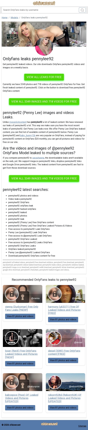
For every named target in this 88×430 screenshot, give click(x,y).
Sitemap (82, 426)
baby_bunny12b (27, 135)
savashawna (38, 158)
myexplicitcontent (17, 122)
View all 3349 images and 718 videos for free (44, 101)
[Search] (44, 10)
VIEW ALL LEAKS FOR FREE (44, 77)
